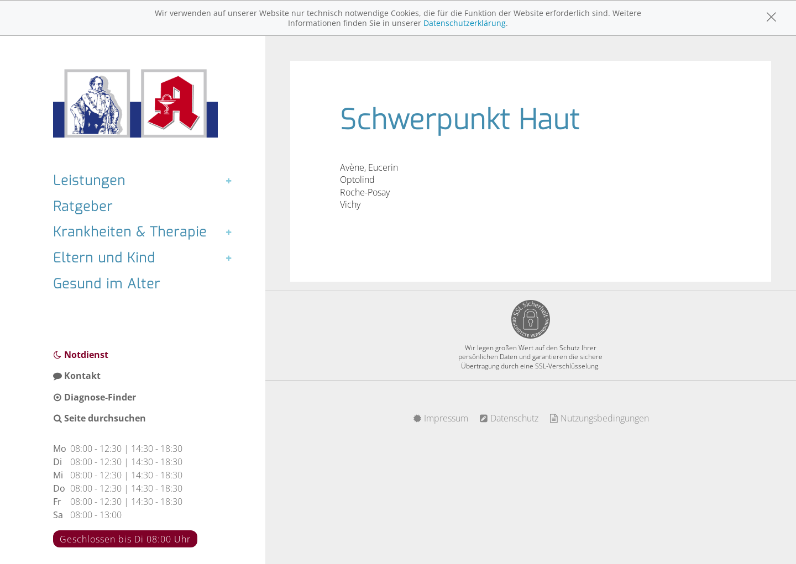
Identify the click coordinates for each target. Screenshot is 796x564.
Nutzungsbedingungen (599, 418)
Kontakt (77, 376)
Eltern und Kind (104, 258)
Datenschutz (508, 418)
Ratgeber (83, 206)
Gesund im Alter (106, 284)
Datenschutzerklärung (464, 23)
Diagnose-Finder (94, 397)
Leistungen (89, 180)
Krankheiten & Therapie (130, 232)
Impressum (440, 418)
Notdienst (80, 355)
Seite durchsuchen (99, 418)
